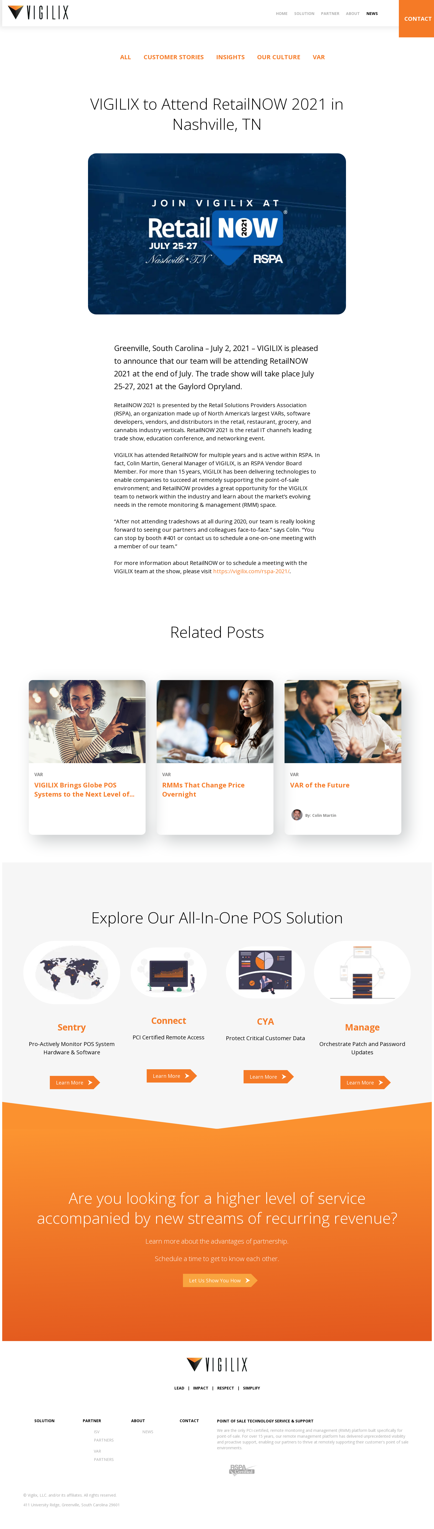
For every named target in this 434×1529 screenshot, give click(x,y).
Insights (230, 57)
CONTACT (418, 18)
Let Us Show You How (215, 1280)
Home (282, 13)
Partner (330, 13)
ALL (125, 57)
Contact (189, 1420)
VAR (319, 57)
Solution (304, 13)
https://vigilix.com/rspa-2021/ (251, 571)
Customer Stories (174, 57)
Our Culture (278, 57)
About (353, 13)
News (372, 13)
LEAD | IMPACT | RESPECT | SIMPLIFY (217, 1388)
